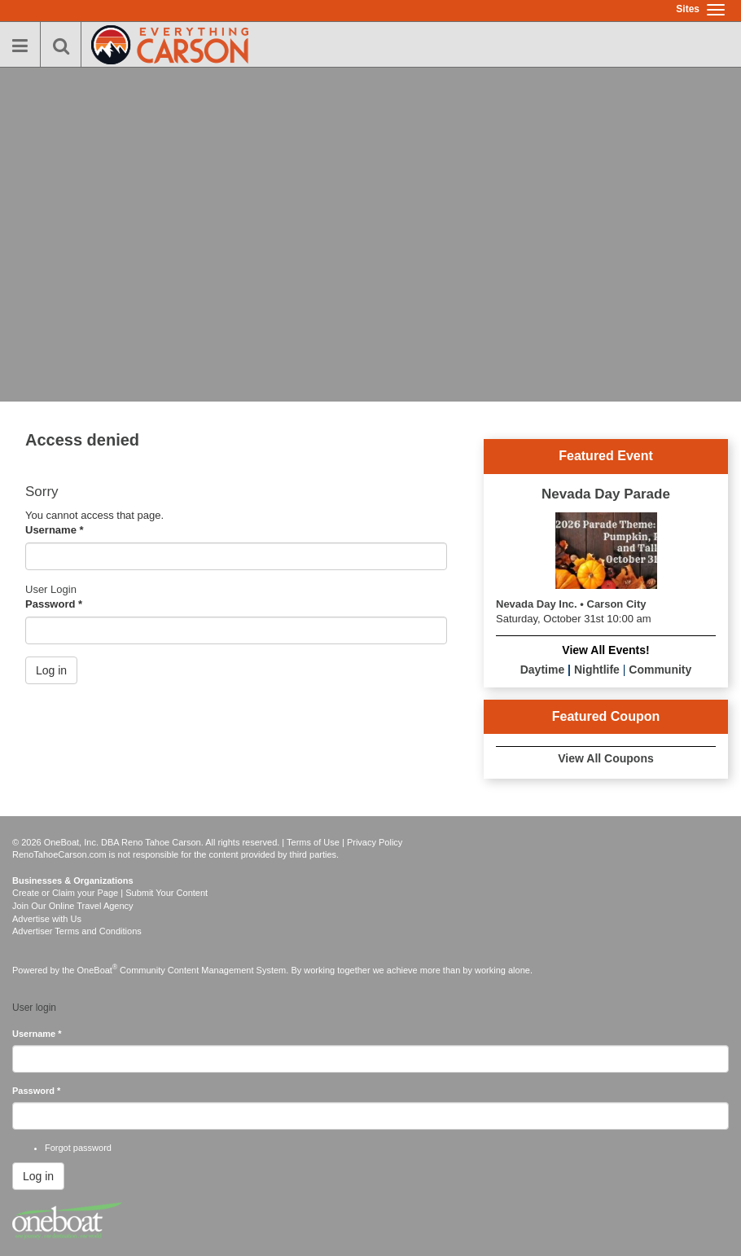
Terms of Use (313, 842)
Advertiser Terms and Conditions (77, 931)
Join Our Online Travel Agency (73, 906)
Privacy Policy (374, 842)
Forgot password (78, 1148)
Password (53, 604)
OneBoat (97, 970)
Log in (51, 670)
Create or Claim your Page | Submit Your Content (110, 893)
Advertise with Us (46, 919)
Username (54, 530)
